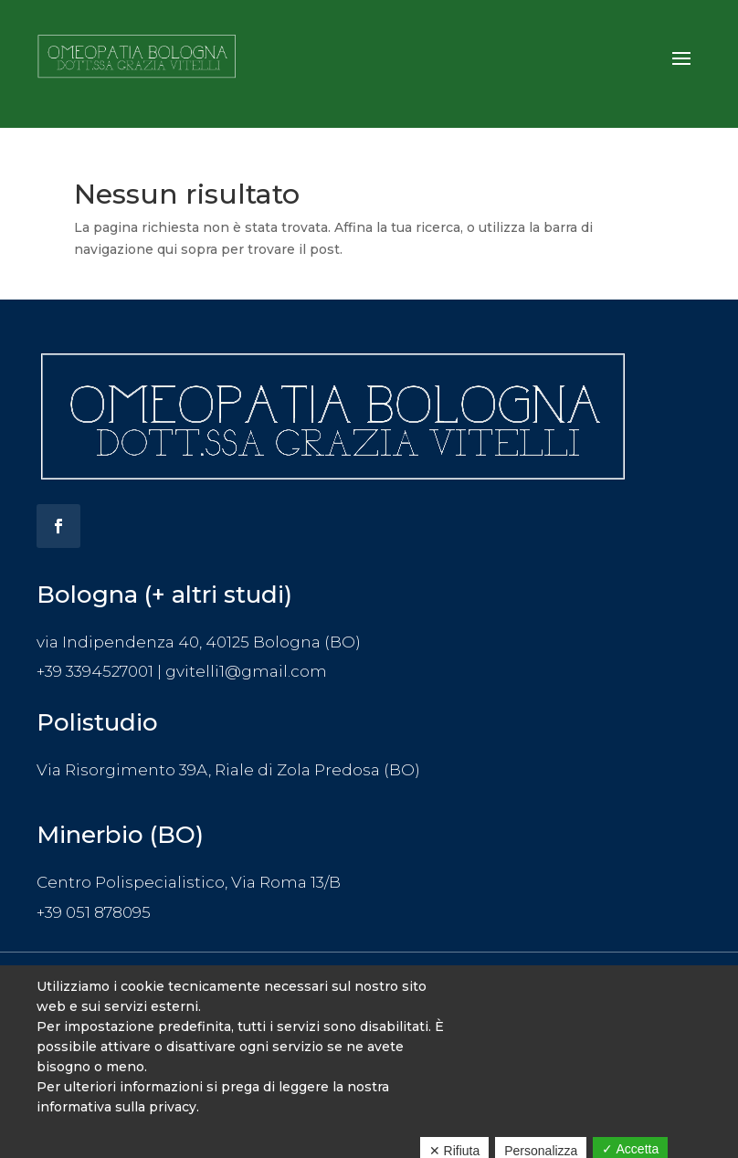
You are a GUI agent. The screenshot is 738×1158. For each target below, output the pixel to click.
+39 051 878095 (94, 912)
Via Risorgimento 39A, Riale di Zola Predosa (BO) (228, 770)
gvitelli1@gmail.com (246, 671)
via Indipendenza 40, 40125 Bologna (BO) (199, 642)
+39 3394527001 (95, 671)
